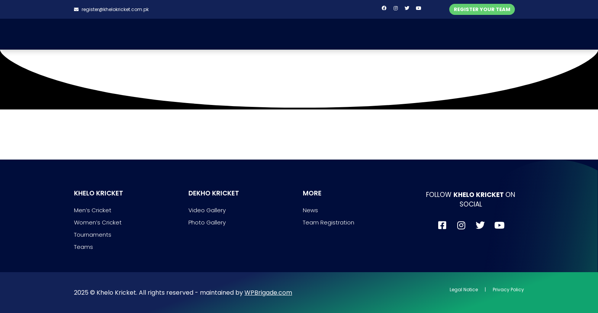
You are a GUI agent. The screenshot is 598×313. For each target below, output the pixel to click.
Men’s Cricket (92, 210)
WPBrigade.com (268, 292)
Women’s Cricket (98, 222)
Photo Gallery (207, 222)
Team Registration (328, 222)
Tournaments (92, 235)
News (310, 210)
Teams (83, 247)
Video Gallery (207, 210)
